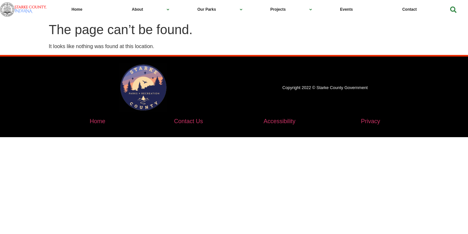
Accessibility (279, 121)
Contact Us (188, 121)
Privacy (370, 121)
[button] (453, 9)
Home (97, 121)
